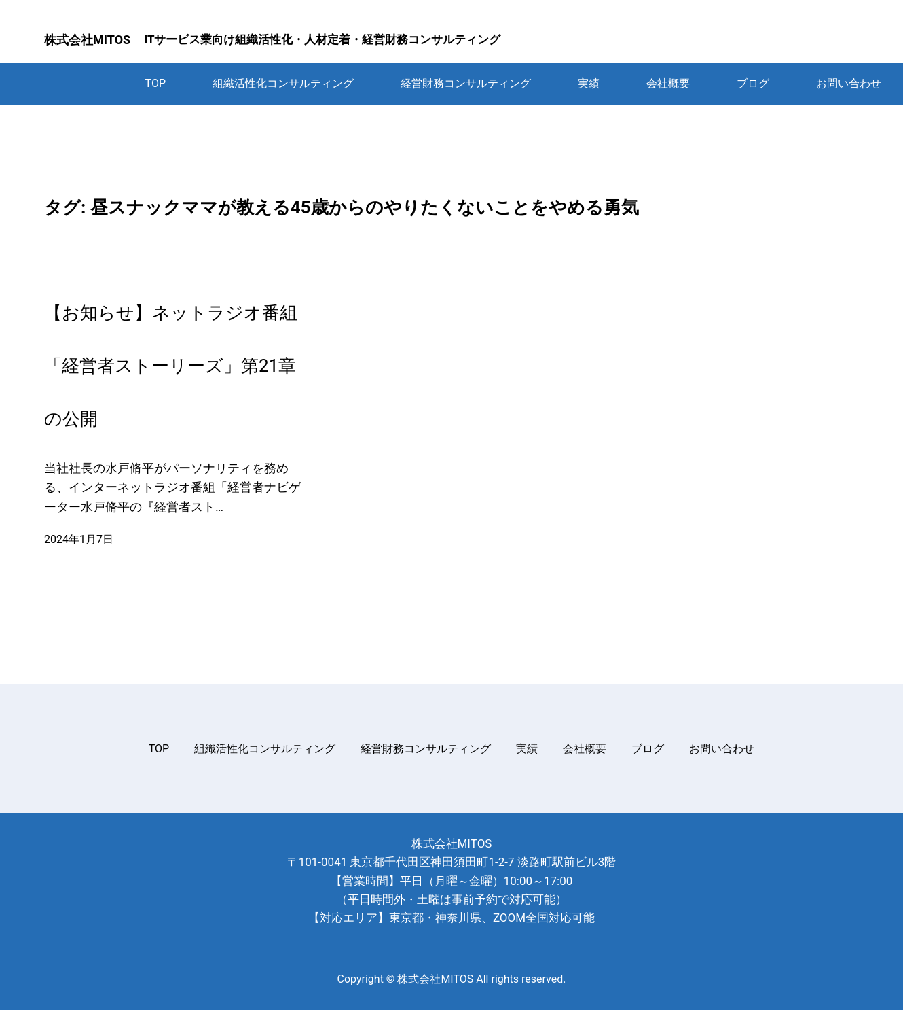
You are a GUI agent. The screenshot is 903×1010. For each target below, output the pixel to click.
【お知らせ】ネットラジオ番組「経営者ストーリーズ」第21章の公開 (170, 365)
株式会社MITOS (87, 40)
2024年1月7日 (78, 539)
